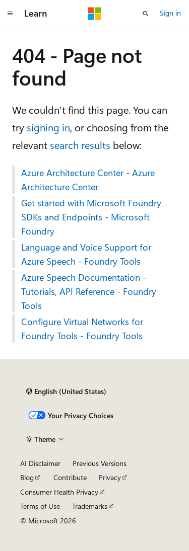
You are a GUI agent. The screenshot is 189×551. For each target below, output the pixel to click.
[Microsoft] (94, 13)
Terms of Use (40, 506)
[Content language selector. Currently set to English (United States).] (66, 391)
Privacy (110, 477)
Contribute (70, 477)
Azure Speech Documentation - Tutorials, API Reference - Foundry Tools (88, 291)
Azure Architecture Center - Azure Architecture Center (88, 180)
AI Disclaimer (40, 463)
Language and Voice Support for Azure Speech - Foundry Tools (86, 254)
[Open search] (146, 14)
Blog (27, 477)
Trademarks (89, 506)
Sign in (170, 13)
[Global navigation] (10, 14)
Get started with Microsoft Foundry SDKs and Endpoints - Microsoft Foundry (91, 217)
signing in (48, 127)
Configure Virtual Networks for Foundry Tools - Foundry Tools (82, 329)
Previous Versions (100, 463)
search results (80, 144)
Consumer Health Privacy (59, 492)
